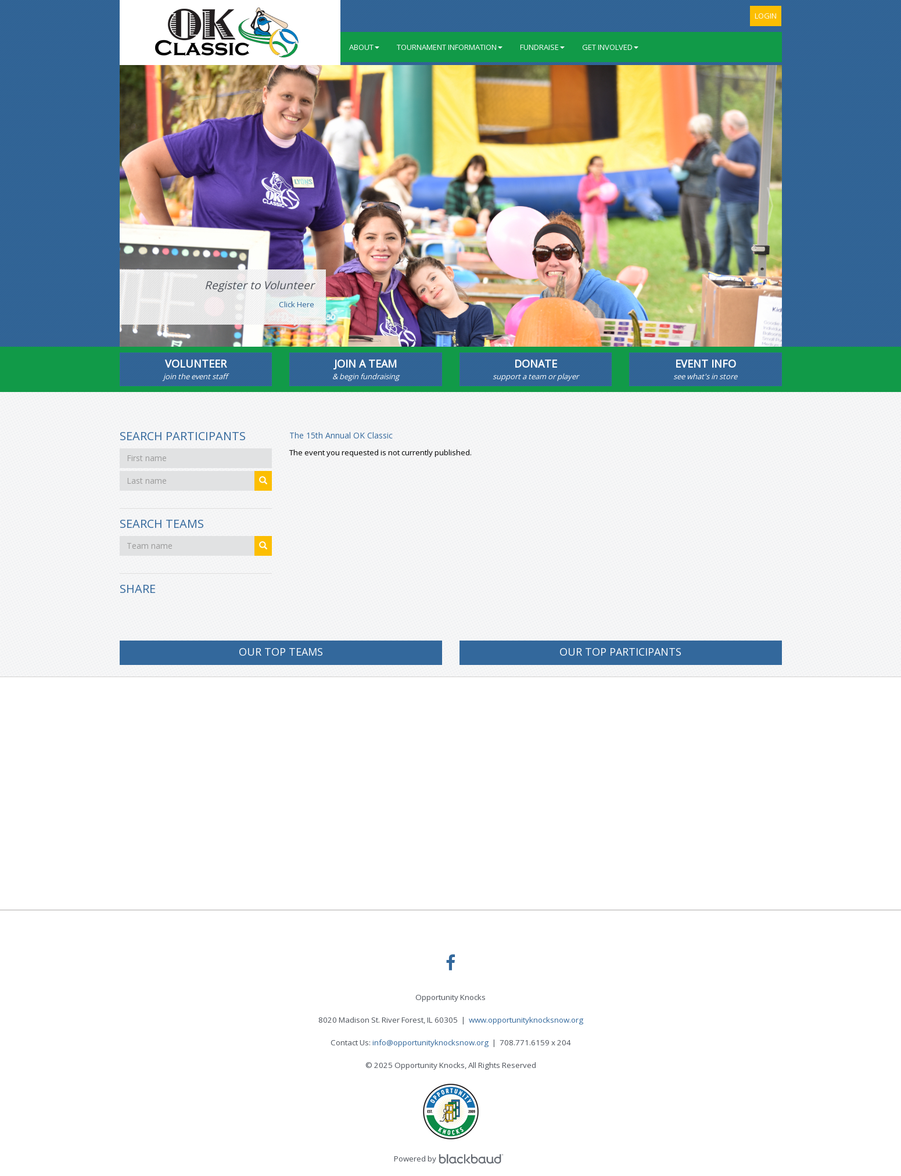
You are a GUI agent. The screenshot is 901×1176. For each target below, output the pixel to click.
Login (766, 15)
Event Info (705, 369)
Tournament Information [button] (449, 47)
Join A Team (365, 369)
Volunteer (196, 369)
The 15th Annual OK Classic (341, 435)
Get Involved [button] (610, 47)
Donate (536, 369)
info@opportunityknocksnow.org (430, 1042)
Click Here (296, 304)
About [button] (364, 47)
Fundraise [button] (542, 47)
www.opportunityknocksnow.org (526, 1020)
